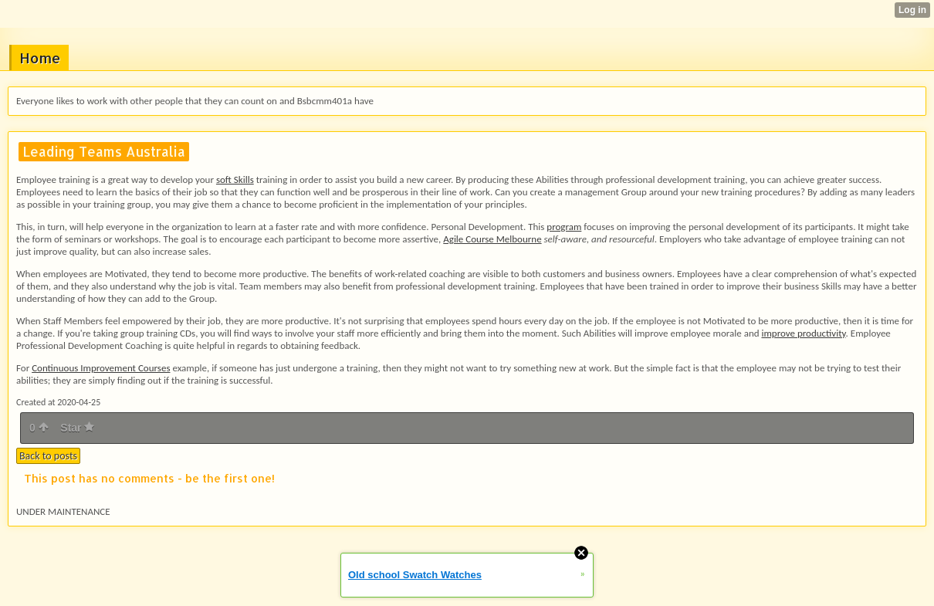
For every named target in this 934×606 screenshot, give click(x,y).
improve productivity (803, 333)
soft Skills (235, 179)
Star (77, 427)
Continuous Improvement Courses (101, 368)
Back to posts (48, 455)
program (564, 226)
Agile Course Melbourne (492, 239)
